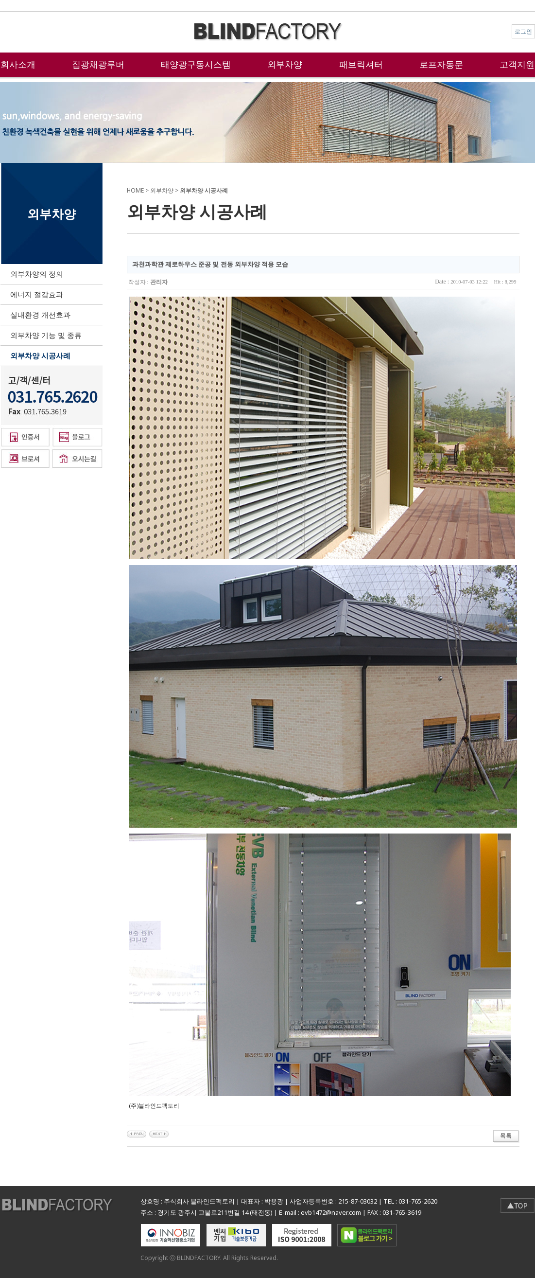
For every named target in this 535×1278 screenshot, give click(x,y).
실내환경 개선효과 (40, 315)
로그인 (523, 31)
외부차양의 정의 (36, 274)
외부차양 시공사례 (40, 355)
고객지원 (517, 64)
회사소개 (17, 64)
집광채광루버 (98, 64)
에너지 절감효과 (36, 294)
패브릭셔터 (361, 64)
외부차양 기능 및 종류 (46, 335)
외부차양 (284, 64)
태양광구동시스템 (196, 64)
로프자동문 (441, 64)
